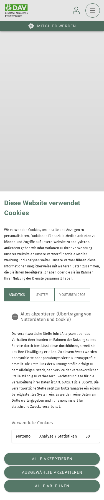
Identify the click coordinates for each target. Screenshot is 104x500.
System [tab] (42, 295)
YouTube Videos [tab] (72, 295)
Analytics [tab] (17, 295)
